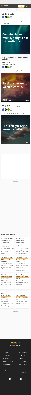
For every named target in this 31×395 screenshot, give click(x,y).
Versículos (7, 352)
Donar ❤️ (21, 6)
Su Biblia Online (5, 6)
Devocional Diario (23, 370)
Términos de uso (23, 367)
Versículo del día (23, 352)
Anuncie (23, 355)
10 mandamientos (7, 358)
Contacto (7, 373)
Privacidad (23, 361)
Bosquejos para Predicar (8, 370)
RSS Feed (23, 373)
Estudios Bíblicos (7, 364)
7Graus (11, 384)
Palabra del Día (23, 364)
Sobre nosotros (8, 367)
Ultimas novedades (8, 361)
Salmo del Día (23, 358)
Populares (7, 355)
